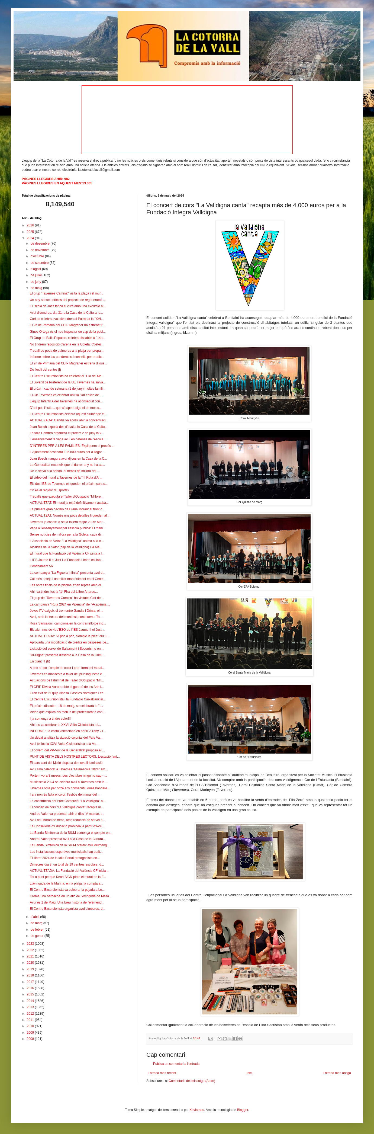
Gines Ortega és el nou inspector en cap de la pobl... (68, 332)
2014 (31, 1001)
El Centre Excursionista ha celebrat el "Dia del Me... (67, 376)
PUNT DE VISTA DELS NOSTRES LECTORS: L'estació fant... (75, 756)
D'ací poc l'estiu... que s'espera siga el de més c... (66, 408)
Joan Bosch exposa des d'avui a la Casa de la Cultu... (68, 427)
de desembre (40, 243)
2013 (31, 1007)
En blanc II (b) (40, 661)
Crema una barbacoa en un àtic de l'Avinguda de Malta (69, 896)
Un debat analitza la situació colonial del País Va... (66, 737)
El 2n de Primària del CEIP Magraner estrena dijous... (68, 363)
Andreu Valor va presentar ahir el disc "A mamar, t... (67, 814)
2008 (31, 1039)
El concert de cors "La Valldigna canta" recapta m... (67, 807)
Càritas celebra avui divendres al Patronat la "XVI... (67, 319)
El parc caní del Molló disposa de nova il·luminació (66, 763)
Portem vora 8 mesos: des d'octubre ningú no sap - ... (68, 775)
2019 (31, 969)
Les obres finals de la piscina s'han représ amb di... (67, 585)
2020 (31, 963)
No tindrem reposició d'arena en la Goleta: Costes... (67, 344)
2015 (31, 994)
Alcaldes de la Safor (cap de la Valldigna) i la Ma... (66, 547)
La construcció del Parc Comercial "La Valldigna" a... (67, 801)
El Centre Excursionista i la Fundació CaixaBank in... (68, 699)
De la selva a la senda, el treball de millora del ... (65, 471)
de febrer (37, 929)
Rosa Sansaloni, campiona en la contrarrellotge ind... (68, 623)
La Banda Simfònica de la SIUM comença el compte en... (71, 833)
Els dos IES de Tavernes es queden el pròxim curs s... (69, 484)
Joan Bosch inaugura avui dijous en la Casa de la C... (68, 458)
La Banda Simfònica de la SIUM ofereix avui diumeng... (69, 845)
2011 (31, 1020)
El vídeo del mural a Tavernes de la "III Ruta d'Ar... (66, 477)
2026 (31, 225)
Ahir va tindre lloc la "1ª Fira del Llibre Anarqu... (64, 592)
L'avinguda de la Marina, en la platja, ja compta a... (66, 883)
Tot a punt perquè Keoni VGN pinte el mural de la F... (68, 877)
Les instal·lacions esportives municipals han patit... (66, 852)
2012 (31, 1014)
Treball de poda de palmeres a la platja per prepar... (67, 351)
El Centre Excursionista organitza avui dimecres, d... (67, 909)
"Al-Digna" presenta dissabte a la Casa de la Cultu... (67, 655)
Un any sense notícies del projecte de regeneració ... (68, 300)
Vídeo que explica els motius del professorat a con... (67, 712)
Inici (249, 1073)
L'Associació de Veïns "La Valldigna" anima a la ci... (67, 541)
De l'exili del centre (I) (45, 369)
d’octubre (38, 256)
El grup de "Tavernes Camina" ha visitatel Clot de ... (67, 598)
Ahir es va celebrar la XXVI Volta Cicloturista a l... (65, 725)
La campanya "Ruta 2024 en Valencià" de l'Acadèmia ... (70, 604)
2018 (31, 975)
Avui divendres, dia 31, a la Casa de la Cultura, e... (66, 313)
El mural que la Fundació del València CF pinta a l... (67, 553)
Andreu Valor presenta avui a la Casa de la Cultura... (68, 839)
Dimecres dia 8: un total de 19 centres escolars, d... (67, 864)
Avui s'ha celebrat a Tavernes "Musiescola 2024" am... (69, 769)
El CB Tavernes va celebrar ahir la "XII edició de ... (66, 395)
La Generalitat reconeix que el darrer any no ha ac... (67, 465)
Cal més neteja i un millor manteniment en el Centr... (67, 579)
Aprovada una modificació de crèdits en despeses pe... (69, 642)
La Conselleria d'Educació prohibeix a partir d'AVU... (67, 826)
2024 (31, 238)
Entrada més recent (162, 1073)
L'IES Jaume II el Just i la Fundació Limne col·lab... (66, 560)
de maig (37, 288)
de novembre (40, 250)
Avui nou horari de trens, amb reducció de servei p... (67, 820)
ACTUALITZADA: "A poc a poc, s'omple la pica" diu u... (69, 636)
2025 (31, 232)
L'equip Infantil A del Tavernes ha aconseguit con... (66, 401)
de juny (36, 282)
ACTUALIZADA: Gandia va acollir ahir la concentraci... (69, 420)
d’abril (35, 917)
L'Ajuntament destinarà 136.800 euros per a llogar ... (67, 452)
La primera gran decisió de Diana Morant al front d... (67, 509)
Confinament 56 (41, 566)
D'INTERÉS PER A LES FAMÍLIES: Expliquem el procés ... (72, 446)
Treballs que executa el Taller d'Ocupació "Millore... (66, 496)
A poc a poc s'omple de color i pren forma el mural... (67, 668)
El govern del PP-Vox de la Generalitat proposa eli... (67, 750)
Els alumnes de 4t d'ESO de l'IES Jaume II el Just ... (67, 630)
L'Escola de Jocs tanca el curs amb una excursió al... (68, 306)
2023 (31, 944)
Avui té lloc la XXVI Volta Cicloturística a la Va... (64, 744)
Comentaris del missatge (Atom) (192, 1081)
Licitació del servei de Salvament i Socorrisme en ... (67, 649)
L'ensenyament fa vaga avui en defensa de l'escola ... (68, 439)
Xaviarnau (196, 1110)
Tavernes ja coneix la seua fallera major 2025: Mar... (67, 522)
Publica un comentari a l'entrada (176, 1064)
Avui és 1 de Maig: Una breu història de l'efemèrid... (67, 902)
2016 (31, 988)
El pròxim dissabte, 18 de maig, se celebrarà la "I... (66, 706)
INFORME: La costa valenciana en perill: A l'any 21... (68, 731)
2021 (31, 956)
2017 (31, 982)
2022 (31, 950)
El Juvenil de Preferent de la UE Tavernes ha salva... (68, 382)
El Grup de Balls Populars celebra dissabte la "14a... (67, 338)
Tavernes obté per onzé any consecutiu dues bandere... (70, 788)
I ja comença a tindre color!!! (50, 718)
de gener (37, 936)
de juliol (37, 275)
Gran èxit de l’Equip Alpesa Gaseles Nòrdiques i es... (68, 693)
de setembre (40, 263)
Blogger (242, 1110)
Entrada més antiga (337, 1073)
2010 (31, 1026)
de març (37, 923)
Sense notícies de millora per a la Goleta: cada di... (66, 534)
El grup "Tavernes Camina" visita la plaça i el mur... (66, 293)
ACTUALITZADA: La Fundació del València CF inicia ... (69, 871)
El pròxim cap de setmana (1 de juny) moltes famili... (67, 388)
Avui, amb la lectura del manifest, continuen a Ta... (66, 617)
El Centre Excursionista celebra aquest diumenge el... (68, 414)
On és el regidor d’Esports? (49, 490)
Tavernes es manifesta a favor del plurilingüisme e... (67, 674)
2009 (31, 1032)
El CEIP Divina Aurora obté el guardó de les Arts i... (67, 687)
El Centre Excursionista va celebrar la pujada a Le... (67, 890)
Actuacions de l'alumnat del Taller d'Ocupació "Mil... (67, 680)
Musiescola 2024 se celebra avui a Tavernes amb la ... (69, 782)
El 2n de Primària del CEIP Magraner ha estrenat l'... (67, 325)
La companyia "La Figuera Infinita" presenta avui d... (67, 573)
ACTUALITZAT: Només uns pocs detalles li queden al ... (70, 515)
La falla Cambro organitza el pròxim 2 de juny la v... (67, 433)
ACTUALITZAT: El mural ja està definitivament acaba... (69, 503)
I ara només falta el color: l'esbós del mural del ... (65, 794)
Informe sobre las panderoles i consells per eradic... (67, 357)
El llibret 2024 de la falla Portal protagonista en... (65, 858)
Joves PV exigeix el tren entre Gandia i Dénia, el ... (66, 611)
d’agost (36, 269)
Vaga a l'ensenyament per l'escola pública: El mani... (67, 528)
